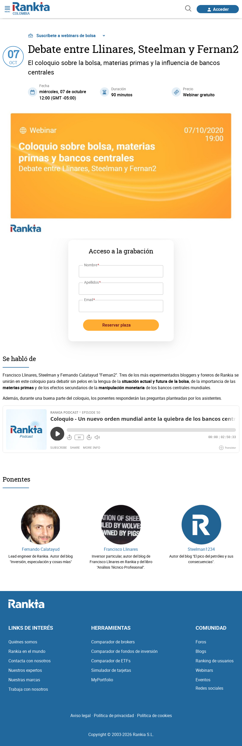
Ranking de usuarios (215, 661)
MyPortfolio (102, 680)
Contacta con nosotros (29, 661)
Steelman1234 (201, 549)
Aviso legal (80, 715)
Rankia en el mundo (26, 651)
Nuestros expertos (25, 670)
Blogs (201, 651)
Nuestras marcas (24, 680)
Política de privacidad (114, 715)
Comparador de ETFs (110, 661)
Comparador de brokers (113, 642)
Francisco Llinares (121, 549)
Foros (201, 642)
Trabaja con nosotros (28, 689)
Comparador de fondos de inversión (124, 651)
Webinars (204, 670)
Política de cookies (154, 715)
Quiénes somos (22, 642)
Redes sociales (209, 688)
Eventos (203, 680)
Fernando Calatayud (41, 549)
